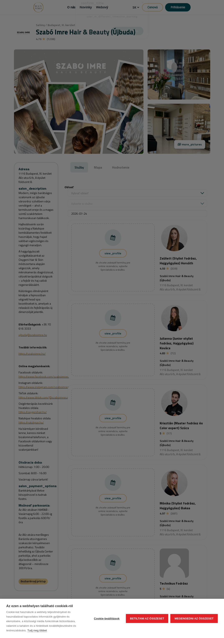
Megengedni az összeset (194, 618)
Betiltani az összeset (147, 618)
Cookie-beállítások (107, 618)
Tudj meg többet (37, 630)
